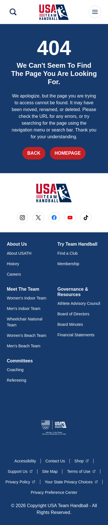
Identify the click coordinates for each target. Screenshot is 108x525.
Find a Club (68, 253)
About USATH (19, 253)
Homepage (68, 153)
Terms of (81, 471)
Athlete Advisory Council (79, 303)
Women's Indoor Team (26, 298)
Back (33, 153)
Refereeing (16, 380)
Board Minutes (70, 324)
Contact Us (55, 461)
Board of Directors (74, 314)
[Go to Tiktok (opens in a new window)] (86, 217)
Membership (68, 264)
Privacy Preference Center (54, 492)
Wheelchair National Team (24, 322)
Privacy (20, 481)
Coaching (15, 369)
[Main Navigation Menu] (95, 12)
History (13, 264)
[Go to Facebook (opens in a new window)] (54, 217)
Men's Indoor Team (23, 308)
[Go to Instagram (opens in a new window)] (22, 217)
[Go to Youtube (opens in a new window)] (70, 217)
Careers (14, 274)
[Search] (13, 12)
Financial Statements (76, 335)
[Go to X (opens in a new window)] (38, 217)
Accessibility (25, 461)
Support (20, 471)
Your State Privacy (71, 481)
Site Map (50, 471)
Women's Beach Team (26, 335)
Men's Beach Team (23, 346)
